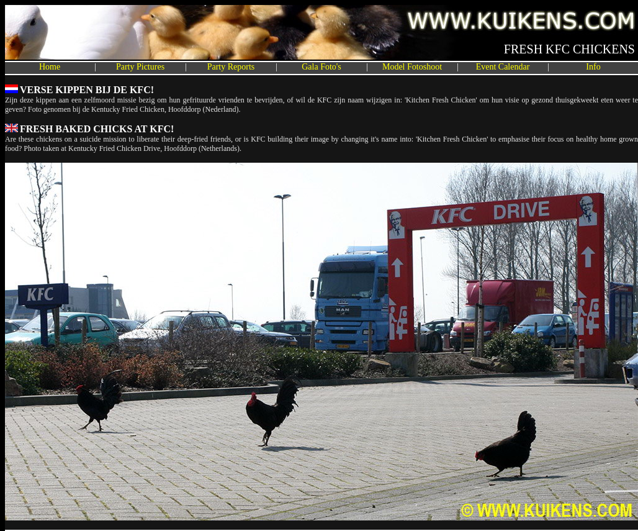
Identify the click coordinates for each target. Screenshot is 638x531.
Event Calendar (503, 66)
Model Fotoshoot (412, 66)
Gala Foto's (321, 66)
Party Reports (231, 66)
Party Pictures (140, 66)
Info (593, 66)
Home (49, 66)
